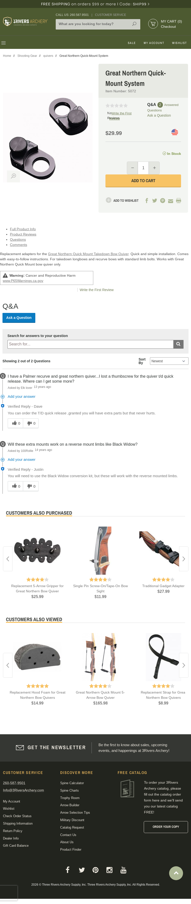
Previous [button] (7, 558)
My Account (154, 43)
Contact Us (68, 835)
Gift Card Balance (16, 845)
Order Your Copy (166, 827)
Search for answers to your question (37, 336)
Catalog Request (72, 827)
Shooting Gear (27, 56)
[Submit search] (178, 344)
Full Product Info (23, 229)
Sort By (142, 361)
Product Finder (70, 849)
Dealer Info (11, 838)
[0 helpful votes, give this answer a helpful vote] (15, 423)
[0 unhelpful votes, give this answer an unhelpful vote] (30, 423)
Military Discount (72, 820)
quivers (48, 56)
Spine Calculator (72, 783)
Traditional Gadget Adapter (163, 586)
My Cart (171, 21)
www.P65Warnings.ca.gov (23, 281)
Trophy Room (70, 798)
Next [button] (184, 558)
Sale (132, 43)
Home (7, 56)
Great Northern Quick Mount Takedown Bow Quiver (88, 254)
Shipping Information (18, 823)
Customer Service (110, 15)
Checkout (168, 27)
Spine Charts (69, 790)
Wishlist (179, 43)
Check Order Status (17, 816)
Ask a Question (159, 115)
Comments (18, 245)
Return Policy (12, 831)
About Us (67, 842)
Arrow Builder (69, 805)
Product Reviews (23, 234)
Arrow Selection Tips (75, 812)
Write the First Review (97, 290)
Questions (18, 239)
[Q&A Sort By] (169, 361)
